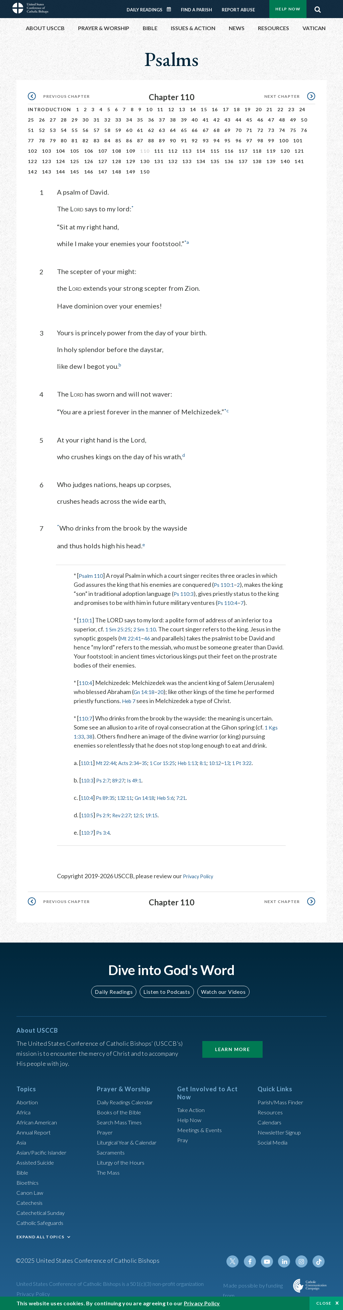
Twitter (239, 1260)
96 (238, 140)
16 (215, 109)
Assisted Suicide (37, 1160)
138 (257, 161)
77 (31, 140)
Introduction (49, 109)
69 (227, 130)
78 (42, 140)
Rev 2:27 (129, 814)
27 (53, 120)
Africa (24, 1110)
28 (64, 120)
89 (162, 140)
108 (116, 151)
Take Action (192, 1108)
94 (216, 140)
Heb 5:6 (182, 796)
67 (206, 130)
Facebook (255, 1260)
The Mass (109, 1170)
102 (32, 151)
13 (182, 109)
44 (238, 120)
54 (64, 130)
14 (193, 109)
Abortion (28, 1100)
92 (195, 140)
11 (160, 109)
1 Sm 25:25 (119, 628)
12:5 (149, 814)
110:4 (86, 681)
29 (74, 120)
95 (227, 140)
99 (271, 140)
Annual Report (35, 1130)
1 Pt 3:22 (272, 761)
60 (129, 130)
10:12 (241, 761)
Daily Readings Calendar (171, 9)
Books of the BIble (120, 1110)
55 (74, 130)
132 (173, 161)
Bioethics (28, 1180)
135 (215, 161)
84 (107, 140)
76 (304, 130)
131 (158, 161)
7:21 (201, 796)
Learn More (232, 1047)
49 (293, 120)
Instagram (303, 1260)
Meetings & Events (202, 1128)
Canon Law (30, 1190)
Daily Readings (144, 9)
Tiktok (319, 1260)
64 (173, 130)
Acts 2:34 (138, 761)
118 (257, 151)
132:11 (133, 796)
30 (85, 120)
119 (271, 151)
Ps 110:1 (225, 583)
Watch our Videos (220, 990)
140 (285, 161)
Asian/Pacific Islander (44, 1150)
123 (46, 161)
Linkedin (287, 1260)
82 (85, 140)
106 (88, 151)
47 (271, 120)
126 (88, 161)
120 (285, 151)
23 (291, 109)
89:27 (125, 779)
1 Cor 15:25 (178, 761)
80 (64, 140)
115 (215, 151)
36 (151, 120)
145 (74, 172)
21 (269, 109)
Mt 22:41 (132, 637)
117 (243, 151)
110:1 (86, 619)
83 (96, 140)
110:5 (88, 814)
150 (144, 172)
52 (42, 130)
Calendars (271, 1120)
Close (324, 1303)
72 (260, 130)
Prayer (106, 1130)
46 (260, 120)
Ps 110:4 (228, 601)
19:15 (165, 814)
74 (282, 130)
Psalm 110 (92, 574)
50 (304, 120)
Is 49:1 (144, 779)
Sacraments (112, 1150)
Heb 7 (130, 699)
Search (318, 8)
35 (140, 120)
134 (201, 161)
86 (129, 140)
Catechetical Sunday (42, 1211)
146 (88, 172)
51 (31, 130)
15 (204, 109)
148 (116, 172)
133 (187, 161)
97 (249, 140)
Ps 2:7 (107, 779)
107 (103, 151)
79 (53, 140)
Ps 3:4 (107, 831)
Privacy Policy (201, 875)
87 (140, 140)
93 (206, 140)
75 (293, 130)
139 (271, 161)
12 (171, 109)
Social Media (274, 1140)
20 (259, 109)
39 (184, 120)
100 (283, 140)
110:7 (86, 717)
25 (31, 120)
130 (144, 161)
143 (46, 172)
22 (280, 109)
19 (248, 109)
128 (116, 161)
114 (201, 151)
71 (249, 130)
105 (74, 151)
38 (173, 120)
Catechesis (31, 1200)
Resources (271, 1110)
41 (206, 120)
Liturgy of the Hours (123, 1160)
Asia (22, 1140)
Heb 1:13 (208, 761)
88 (151, 140)
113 (187, 151)
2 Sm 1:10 (148, 628)
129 (130, 161)
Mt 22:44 (111, 761)
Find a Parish (196, 9)
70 (238, 130)
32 (107, 120)
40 (195, 120)
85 (118, 140)
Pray (183, 1138)
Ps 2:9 (107, 814)
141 (299, 161)
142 (32, 172)
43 (227, 120)
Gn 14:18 (145, 690)
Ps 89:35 (110, 796)
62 (151, 130)
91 (184, 140)
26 (42, 120)
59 (118, 130)
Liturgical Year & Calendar (131, 1140)
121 (299, 151)
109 (130, 151)
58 (107, 130)
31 (96, 120)
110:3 (88, 779)
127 (103, 161)
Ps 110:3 (185, 592)
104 (60, 151)
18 (236, 109)
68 (216, 130)
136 (229, 161)
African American (38, 1120)
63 (162, 130)
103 (46, 151)
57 (96, 130)
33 (118, 120)
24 (302, 109)
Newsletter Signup (282, 1130)
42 (216, 120)
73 (271, 130)
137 (243, 161)
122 (32, 161)
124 (60, 161)
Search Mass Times (121, 1120)
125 (74, 161)
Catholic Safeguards (42, 1221)
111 (158, 151)
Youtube (271, 1260)
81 (74, 140)
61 (140, 130)
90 (173, 140)
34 (129, 120)
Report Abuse (238, 9)
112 (173, 151)
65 (184, 130)
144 (60, 172)
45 (249, 120)
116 (229, 151)
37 (162, 120)
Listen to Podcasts (166, 990)
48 (282, 120)
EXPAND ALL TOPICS (40, 1235)
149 (130, 172)
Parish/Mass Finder (283, 1100)
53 (53, 130)
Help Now (287, 8)
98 (260, 140)
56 (85, 130)
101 (297, 140)
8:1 (226, 761)
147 (103, 172)
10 (149, 109)
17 (226, 109)
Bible (23, 1170)
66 (195, 130)
